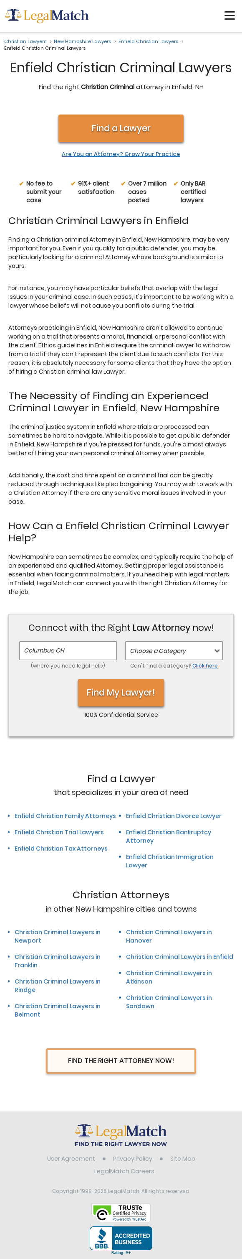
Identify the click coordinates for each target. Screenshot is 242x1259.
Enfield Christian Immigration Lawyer (170, 861)
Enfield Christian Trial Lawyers (59, 832)
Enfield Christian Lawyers (148, 41)
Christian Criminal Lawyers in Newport (58, 936)
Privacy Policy (132, 1159)
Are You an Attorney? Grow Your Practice (121, 154)
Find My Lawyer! (121, 692)
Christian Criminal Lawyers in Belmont (58, 1010)
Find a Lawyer (121, 128)
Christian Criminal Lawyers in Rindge (58, 985)
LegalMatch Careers (124, 1171)
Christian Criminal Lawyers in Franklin (58, 961)
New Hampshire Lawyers (82, 41)
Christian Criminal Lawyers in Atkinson (169, 977)
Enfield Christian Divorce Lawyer (174, 816)
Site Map (182, 1159)
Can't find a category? (174, 665)
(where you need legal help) (68, 665)
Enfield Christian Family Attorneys (65, 816)
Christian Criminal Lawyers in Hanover (169, 936)
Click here (205, 665)
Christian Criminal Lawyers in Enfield (179, 957)
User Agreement (71, 1159)
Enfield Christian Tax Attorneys (61, 848)
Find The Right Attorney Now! (121, 1060)
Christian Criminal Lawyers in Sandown (169, 1002)
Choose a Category (158, 651)
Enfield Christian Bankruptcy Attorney (168, 836)
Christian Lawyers (25, 41)
